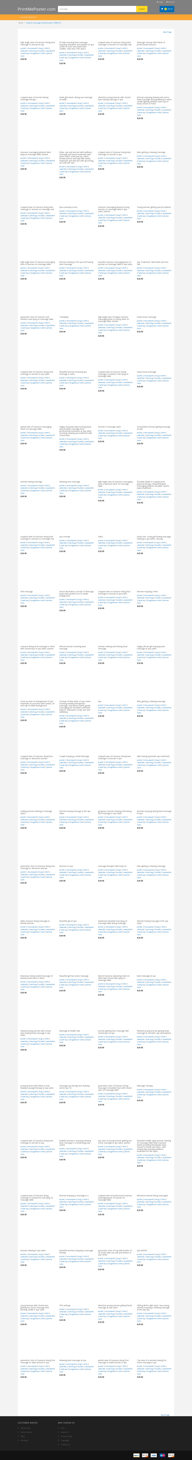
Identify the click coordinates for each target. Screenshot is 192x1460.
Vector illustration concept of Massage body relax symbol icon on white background (76, 593)
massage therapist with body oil (112, 866)
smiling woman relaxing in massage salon (36, 812)
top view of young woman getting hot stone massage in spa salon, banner (115, 1141)
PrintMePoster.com (36, 9)
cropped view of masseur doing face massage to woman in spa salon (114, 592)
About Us (65, 1432)
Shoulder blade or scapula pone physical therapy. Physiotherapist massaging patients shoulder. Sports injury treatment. (153, 484)
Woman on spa (66, 866)
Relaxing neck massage (69, 481)
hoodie (41, 51)
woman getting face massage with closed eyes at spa (113, 1031)
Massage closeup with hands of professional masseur (151, 43)
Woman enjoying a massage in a (73, 1195)
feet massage (26, 591)
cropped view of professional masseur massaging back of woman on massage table (115, 1197)
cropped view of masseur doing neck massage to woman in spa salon (36, 373)
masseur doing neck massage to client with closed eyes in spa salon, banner (37, 647)
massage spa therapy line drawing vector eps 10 (74, 1086)
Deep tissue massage (146, 372)
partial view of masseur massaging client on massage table (35, 427)
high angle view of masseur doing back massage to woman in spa (37, 43)
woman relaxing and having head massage (112, 647)
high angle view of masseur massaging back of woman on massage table (37, 263)
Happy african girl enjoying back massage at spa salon (151, 647)
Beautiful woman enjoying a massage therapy (76, 1251)
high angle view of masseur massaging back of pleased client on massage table (115, 483)
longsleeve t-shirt (37, 53)
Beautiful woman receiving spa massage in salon (73, 373)
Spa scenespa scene (68, 207)
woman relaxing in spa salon (33, 1250)
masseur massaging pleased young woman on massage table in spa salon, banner (113, 209)
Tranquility (64, 317)
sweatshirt (50, 51)
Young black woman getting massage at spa (153, 427)
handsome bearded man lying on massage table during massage (112, 922)
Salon (100, 536)
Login (161, 2)
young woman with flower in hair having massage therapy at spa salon (37, 1086)
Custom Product (28, 17)
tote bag (33, 51)
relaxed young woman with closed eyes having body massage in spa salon (35, 1032)
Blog (22, 1436)
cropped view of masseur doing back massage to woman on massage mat (115, 43)
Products (24, 1440)
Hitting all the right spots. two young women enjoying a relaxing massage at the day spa (153, 1307)
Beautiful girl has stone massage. (74, 976)
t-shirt (46, 48)
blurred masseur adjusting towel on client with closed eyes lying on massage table (114, 978)
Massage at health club (69, 1030)
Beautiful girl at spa (67, 921)
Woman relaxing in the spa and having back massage (76, 263)
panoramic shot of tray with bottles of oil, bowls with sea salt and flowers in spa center (115, 1252)
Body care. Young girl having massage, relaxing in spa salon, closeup (154, 537)
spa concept (64, 536)
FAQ (62, 1428)
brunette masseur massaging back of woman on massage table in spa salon (115, 263)
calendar (24, 51)
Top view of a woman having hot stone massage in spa (151, 1361)
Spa (99, 701)
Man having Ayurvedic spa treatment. (153, 756)
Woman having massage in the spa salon (75, 812)
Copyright (65, 1440)
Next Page (167, 32)
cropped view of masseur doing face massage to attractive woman (36, 757)
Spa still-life (142, 1250)
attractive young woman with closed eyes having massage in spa (114, 98)
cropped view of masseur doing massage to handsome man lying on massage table (36, 1197)
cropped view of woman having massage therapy (34, 98)
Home (20, 23)
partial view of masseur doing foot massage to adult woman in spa (113, 1361)
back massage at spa (146, 976)
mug (40, 48)
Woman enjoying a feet (147, 591)
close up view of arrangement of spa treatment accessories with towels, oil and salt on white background (37, 703)
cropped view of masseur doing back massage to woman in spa (114, 153)
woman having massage (31, 481)
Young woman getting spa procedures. (154, 207)
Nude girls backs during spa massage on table (75, 98)
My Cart (171, 2)
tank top (25, 53)
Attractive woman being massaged (152, 1195)
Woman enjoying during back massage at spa (154, 812)
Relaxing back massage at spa (72, 1360)
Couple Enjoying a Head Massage (74, 756)
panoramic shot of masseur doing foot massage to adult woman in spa (37, 1361)
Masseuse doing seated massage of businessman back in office (36, 977)
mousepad (32, 48)
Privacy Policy (66, 1436)
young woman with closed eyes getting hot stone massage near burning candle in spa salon (34, 1307)
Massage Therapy (145, 1085)
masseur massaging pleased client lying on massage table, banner (35, 153)
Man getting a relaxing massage (151, 152)
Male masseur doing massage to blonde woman (35, 922)
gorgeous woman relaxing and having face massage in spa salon (114, 812)
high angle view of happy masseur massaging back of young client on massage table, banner (113, 319)
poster (23, 48)
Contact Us (65, 1444)
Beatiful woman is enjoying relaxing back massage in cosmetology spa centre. (75, 1142)
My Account (25, 1428)
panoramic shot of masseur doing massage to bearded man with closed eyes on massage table (115, 1087)
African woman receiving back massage (72, 647)
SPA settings (64, 1305)
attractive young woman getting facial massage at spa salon (115, 1306)
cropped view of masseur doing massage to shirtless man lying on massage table (113, 374)
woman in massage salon (109, 426)
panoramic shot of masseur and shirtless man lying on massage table (36, 318)
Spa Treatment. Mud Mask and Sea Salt (152, 263)
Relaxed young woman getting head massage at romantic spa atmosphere (154, 1031)
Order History (26, 1432)
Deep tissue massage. (147, 317)
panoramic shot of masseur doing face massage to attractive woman (37, 867)
